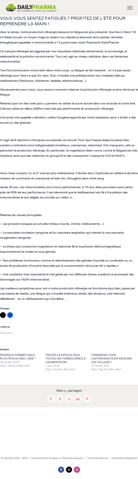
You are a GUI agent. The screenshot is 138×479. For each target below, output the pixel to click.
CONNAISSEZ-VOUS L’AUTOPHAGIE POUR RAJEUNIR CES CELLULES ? (111, 359)
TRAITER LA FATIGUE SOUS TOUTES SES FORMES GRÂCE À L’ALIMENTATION (65, 359)
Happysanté (131, 458)
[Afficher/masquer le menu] (130, 8)
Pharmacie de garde (72, 458)
